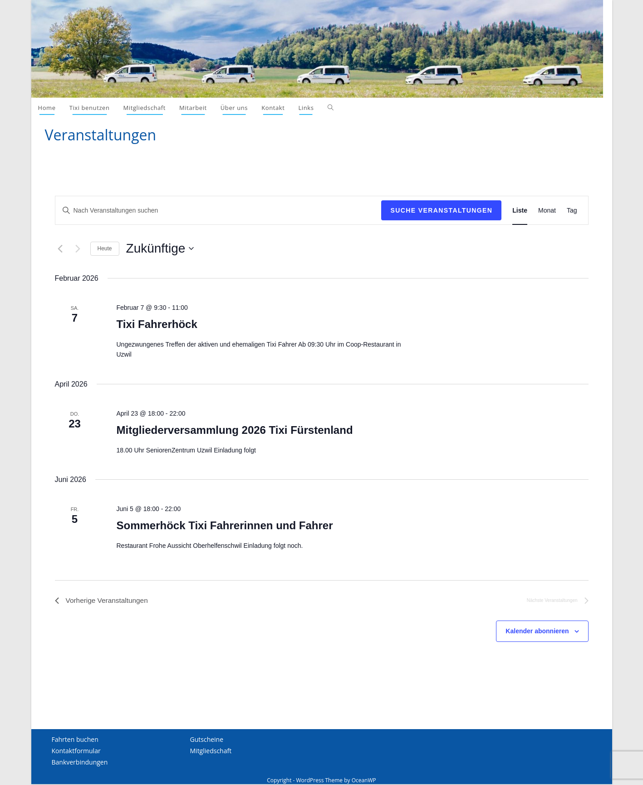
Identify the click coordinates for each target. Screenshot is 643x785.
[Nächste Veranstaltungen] (78, 248)
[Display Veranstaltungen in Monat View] (547, 210)
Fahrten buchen (75, 739)
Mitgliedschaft (211, 751)
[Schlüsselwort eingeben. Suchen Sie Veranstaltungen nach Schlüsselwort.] (218, 210)
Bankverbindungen (80, 763)
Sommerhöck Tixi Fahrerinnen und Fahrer (224, 525)
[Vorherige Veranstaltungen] (60, 248)
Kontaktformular (76, 751)
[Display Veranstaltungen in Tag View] (572, 210)
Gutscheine (207, 739)
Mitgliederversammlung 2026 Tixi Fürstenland (234, 430)
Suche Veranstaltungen (441, 210)
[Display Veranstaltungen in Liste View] (519, 210)
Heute (105, 248)
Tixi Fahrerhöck (156, 324)
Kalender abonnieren (537, 632)
